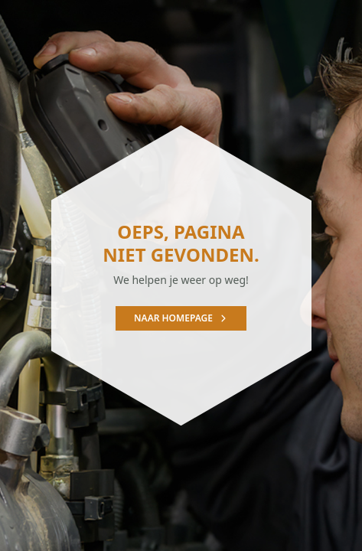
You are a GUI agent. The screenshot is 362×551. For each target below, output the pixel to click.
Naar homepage (181, 317)
